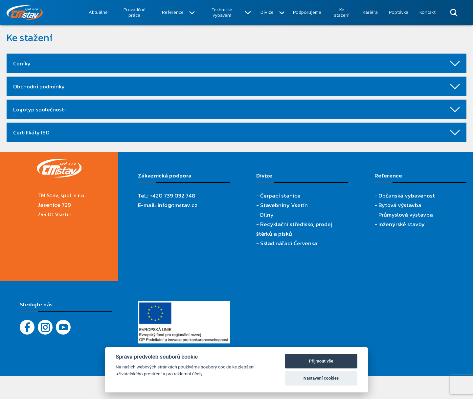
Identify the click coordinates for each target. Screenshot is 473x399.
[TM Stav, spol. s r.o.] (45, 12)
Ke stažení (341, 13)
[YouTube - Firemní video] (63, 327)
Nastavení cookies (321, 378)
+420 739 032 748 (172, 195)
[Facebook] (27, 327)
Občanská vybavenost (406, 195)
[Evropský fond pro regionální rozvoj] (184, 305)
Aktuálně (98, 12)
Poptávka (398, 12)
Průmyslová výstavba (405, 214)
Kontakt (427, 12)
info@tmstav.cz (177, 205)
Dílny (267, 214)
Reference (173, 12)
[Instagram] (45, 327)
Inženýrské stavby (401, 224)
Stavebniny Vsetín (284, 205)
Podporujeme (307, 12)
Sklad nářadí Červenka (288, 243)
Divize (267, 12)
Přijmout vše (321, 361)
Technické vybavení (222, 13)
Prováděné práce (135, 13)
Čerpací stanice (280, 195)
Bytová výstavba (399, 205)
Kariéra (370, 12)
